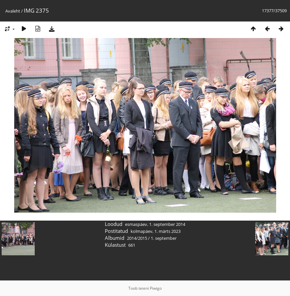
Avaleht (12, 11)
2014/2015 (137, 238)
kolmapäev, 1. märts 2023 (156, 231)
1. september (164, 238)
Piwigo (156, 288)
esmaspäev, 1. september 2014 (155, 224)
